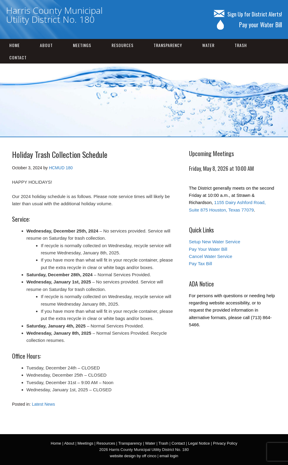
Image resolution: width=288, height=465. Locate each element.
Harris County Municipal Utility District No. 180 (54, 14)
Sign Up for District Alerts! (248, 14)
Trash (241, 45)
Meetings (82, 45)
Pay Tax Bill (200, 263)
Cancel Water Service (210, 256)
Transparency (168, 45)
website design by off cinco (133, 456)
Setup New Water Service (214, 241)
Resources (123, 45)
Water (208, 45)
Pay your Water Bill (248, 24)
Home (14, 45)
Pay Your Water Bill (208, 249)
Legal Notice (199, 443)
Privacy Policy (225, 443)
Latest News (43, 404)
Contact (18, 57)
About (46, 45)
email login (169, 456)
